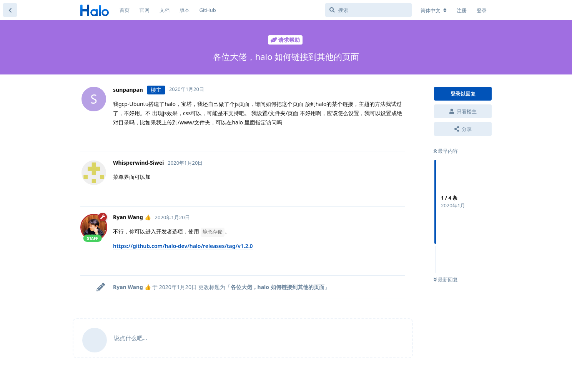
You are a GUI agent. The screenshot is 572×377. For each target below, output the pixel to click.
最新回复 (446, 279)
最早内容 (446, 150)
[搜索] (368, 10)
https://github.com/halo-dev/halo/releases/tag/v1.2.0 (183, 246)
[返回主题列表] (10, 10)
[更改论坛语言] (434, 10)
